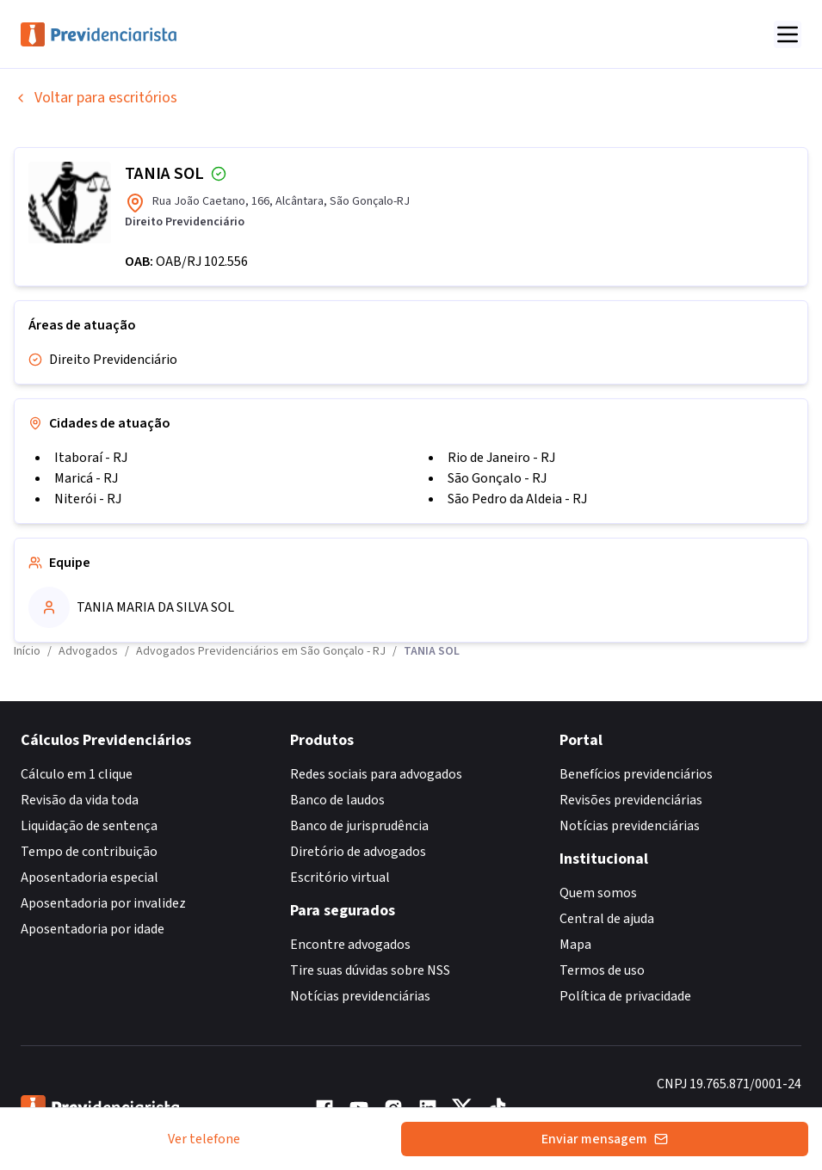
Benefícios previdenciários (636, 774)
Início (27, 651)
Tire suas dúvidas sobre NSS (370, 970)
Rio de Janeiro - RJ (501, 457)
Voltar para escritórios (95, 97)
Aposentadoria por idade (92, 929)
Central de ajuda (606, 919)
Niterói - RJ (87, 499)
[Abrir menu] (787, 34)
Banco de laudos (337, 800)
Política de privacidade (625, 996)
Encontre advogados (350, 944)
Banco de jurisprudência (359, 826)
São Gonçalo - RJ (497, 478)
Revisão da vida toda (80, 800)
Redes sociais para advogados (376, 774)
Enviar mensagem (604, 1139)
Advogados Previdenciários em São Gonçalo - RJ (261, 651)
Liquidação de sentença (89, 826)
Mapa (575, 944)
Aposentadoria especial (89, 877)
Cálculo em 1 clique (77, 774)
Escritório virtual (340, 877)
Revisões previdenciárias (630, 800)
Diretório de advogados (358, 851)
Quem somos (598, 893)
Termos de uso (602, 970)
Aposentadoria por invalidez (103, 903)
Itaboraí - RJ (90, 457)
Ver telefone (204, 1139)
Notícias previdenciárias (360, 996)
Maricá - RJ (86, 478)
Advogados (88, 651)
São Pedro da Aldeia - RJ (517, 499)
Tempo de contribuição (89, 851)
